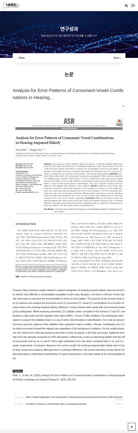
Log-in (74, 426)
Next (117, 57)
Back (21, 57)
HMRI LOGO (11, 5)
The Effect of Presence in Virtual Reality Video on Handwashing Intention (56, 364)
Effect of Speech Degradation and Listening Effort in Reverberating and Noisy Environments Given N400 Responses (74, 357)
